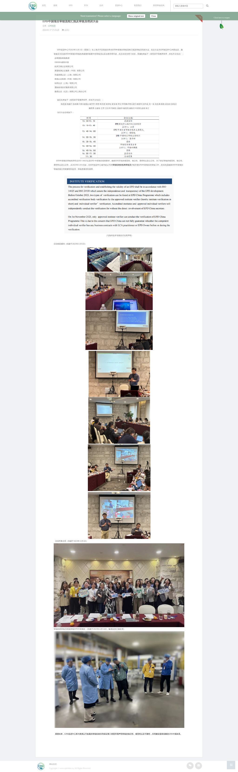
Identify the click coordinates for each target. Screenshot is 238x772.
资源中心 (118, 5)
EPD (71, 5)
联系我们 (138, 5)
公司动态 (52, 26)
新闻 (55, 5)
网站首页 (53, 764)
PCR (86, 5)
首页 (44, 5)
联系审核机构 (158, 5)
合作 (101, 5)
